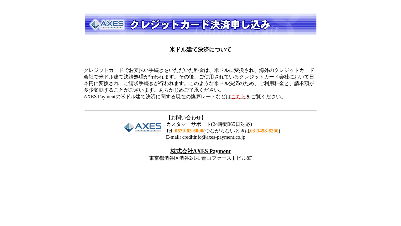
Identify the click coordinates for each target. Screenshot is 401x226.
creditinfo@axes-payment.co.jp (213, 137)
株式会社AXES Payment (200, 151)
